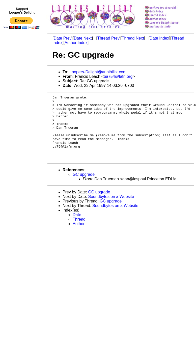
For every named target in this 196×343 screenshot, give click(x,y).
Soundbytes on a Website (111, 209)
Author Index (76, 43)
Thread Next (133, 38)
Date (77, 227)
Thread (79, 232)
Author (79, 236)
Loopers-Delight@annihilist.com (97, 72)
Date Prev (62, 38)
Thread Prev (108, 38)
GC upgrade (84, 187)
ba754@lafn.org (118, 76)
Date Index (159, 38)
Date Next (83, 38)
